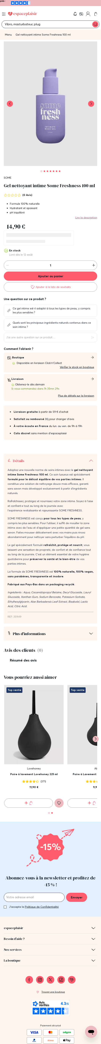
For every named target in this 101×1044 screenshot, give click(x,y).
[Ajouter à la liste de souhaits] (50, 287)
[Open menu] (4, 14)
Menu (8, 34)
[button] (75, 14)
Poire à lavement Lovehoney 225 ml (34, 774)
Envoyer (76, 897)
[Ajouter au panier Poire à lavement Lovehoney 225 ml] (28, 803)
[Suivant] (96, 739)
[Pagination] (41, 171)
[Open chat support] (91, 1032)
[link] (81, 14)
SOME (7, 177)
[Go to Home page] (22, 14)
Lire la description (86, 217)
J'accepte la (34, 907)
